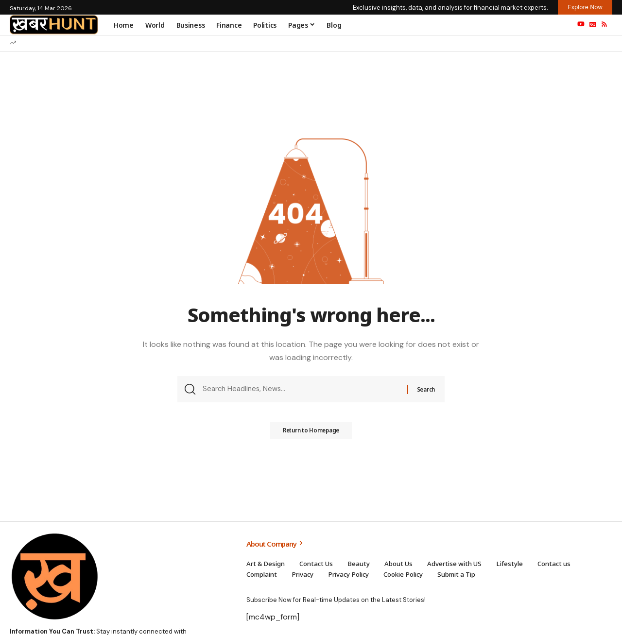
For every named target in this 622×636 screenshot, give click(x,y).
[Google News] (593, 24)
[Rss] (604, 24)
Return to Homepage (311, 434)
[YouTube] (581, 24)
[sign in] (540, 25)
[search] (560, 25)
